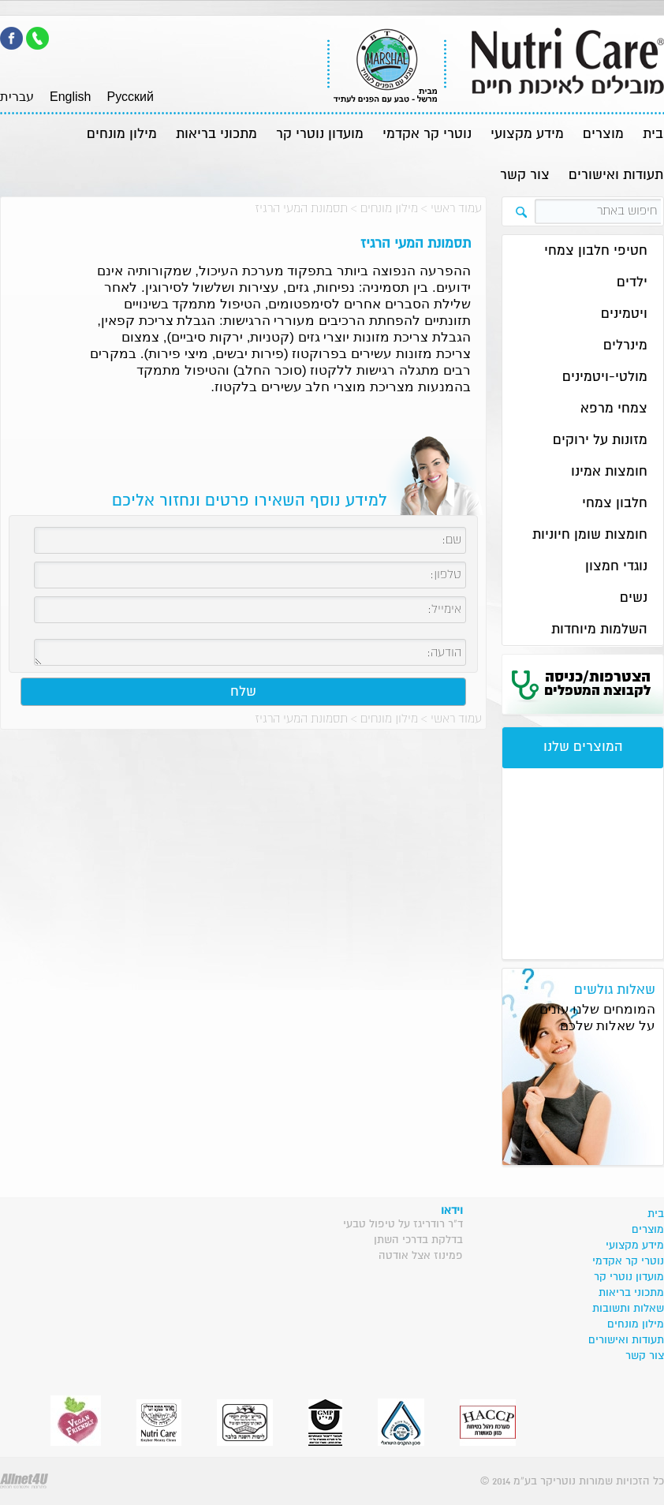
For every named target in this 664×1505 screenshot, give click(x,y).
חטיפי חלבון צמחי (595, 251)
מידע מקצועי (527, 134)
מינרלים (625, 346)
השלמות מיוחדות (599, 630)
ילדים (632, 283)
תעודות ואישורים (616, 175)
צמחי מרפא (613, 409)
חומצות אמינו (609, 472)
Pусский (129, 96)
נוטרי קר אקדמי (427, 134)
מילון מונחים (122, 134)
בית (653, 134)
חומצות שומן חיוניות (589, 535)
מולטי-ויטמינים (604, 377)
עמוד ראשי (456, 209)
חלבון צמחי (614, 504)
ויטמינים (624, 314)
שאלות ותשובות (628, 1308)
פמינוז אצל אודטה (421, 1255)
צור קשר (525, 175)
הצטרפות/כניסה (597, 683)
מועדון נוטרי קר (320, 134)
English (70, 96)
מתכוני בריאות (216, 134)
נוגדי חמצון (616, 567)
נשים (633, 598)
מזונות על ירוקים (600, 440)
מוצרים (603, 134)
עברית (17, 96)
